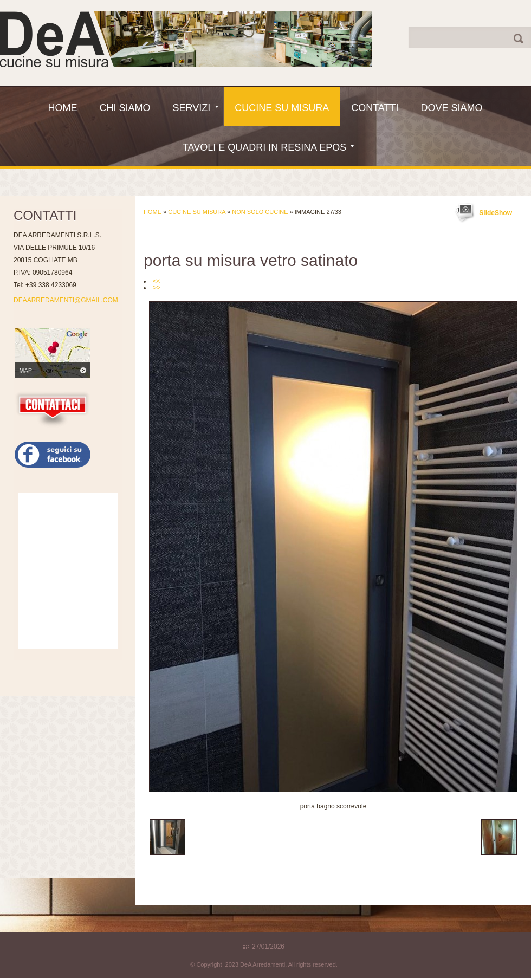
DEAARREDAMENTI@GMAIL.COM (66, 300)
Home (62, 107)
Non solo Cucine (260, 212)
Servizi (195, 107)
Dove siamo (452, 107)
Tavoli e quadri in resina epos (268, 147)
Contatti (374, 107)
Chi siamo (124, 107)
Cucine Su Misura (282, 107)
